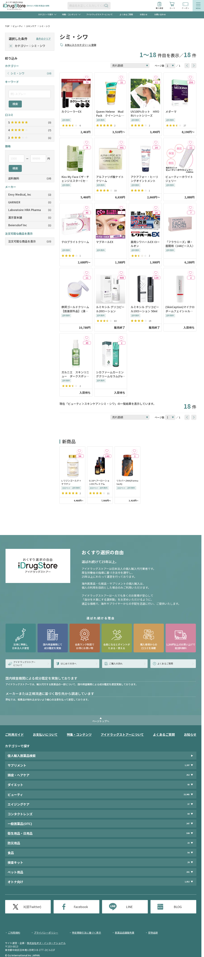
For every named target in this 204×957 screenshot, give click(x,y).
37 (188, 804)
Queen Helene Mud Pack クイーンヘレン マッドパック (110, 114)
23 (188, 843)
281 (187, 872)
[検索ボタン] (107, 5)
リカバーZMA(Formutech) (127, 482)
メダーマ (170, 112)
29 (188, 862)
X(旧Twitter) (32, 906)
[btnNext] (193, 65)
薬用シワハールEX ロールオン (145, 244)
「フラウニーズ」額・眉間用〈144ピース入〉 (179, 244)
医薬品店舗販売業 (124, 932)
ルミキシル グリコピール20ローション (110, 309)
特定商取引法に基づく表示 (86, 932)
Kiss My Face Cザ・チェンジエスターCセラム (75, 179)
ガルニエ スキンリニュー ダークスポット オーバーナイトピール (75, 374)
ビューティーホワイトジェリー (179, 179)
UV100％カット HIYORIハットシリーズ (145, 114)
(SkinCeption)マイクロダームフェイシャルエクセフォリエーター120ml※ (179, 309)
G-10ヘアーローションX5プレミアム (99, 482)
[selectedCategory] (11, 46)
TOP (7, 26)
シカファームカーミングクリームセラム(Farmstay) (110, 374)
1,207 (187, 765)
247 (187, 823)
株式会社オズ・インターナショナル (46, 943)
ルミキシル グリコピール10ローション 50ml (145, 309)
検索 (15, 104)
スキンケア (31, 26)
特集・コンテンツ (79, 734)
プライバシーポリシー (46, 932)
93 (188, 784)
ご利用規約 (14, 932)
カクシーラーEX (71, 112)
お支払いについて (45, 734)
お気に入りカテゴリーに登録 (80, 45)
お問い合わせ (160, 14)
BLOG (178, 906)
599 (187, 833)
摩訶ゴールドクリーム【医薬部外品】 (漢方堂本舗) (75, 309)
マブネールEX (104, 242)
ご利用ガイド (14, 734)
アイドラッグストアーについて (99, 14)
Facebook (81, 906)
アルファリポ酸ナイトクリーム (110, 179)
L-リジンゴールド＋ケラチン (71, 482)
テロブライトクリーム (75, 242)
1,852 (187, 881)
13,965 (186, 794)
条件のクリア (43, 38)
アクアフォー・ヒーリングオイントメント (144, 179)
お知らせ (143, 14)
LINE (129, 906)
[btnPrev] (187, 65)
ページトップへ (100, 721)
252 (187, 775)
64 (188, 813)
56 (188, 852)
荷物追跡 (153, 932)
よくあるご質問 (126, 14)
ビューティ (18, 26)
